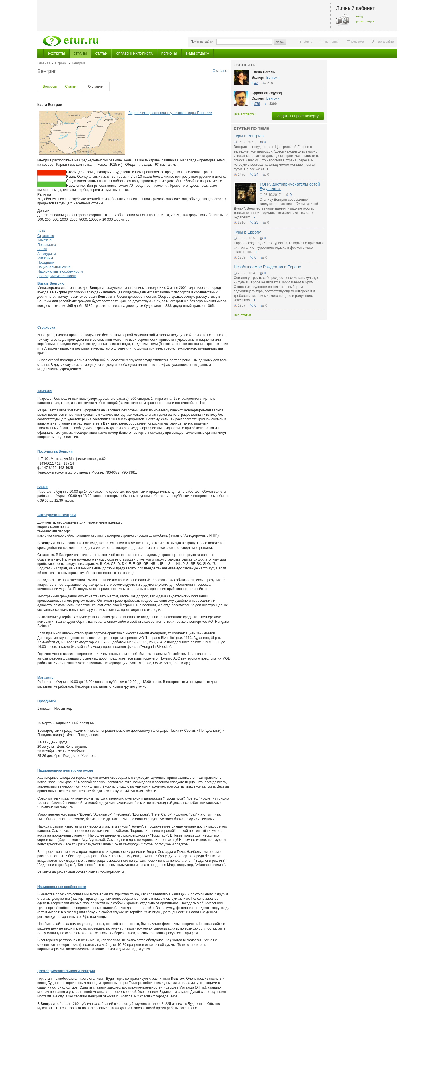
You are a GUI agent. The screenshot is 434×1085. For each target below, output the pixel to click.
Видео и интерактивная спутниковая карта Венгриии (170, 113)
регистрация (365, 21)
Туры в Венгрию (249, 136)
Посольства (46, 245)
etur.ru (307, 41)
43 (256, 83)
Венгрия (273, 78)
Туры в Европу (247, 232)
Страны (80, 53)
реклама (357, 41)
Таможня (44, 240)
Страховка (45, 236)
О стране (220, 71)
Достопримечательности (56, 276)
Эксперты (56, 53)
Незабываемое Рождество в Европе (267, 267)
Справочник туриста (134, 53)
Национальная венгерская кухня (65, 770)
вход (359, 16)
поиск (280, 42)
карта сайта (385, 41)
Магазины (45, 258)
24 (256, 175)
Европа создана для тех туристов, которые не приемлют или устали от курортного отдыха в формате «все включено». (279, 247)
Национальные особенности (60, 271)
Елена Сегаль (263, 72)
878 (257, 104)
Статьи (101, 53)
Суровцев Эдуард (267, 93)
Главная (43, 63)
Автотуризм (46, 254)
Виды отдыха (197, 53)
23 (256, 222)
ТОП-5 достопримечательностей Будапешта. (290, 186)
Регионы (169, 53)
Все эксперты (244, 114)
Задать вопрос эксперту (298, 116)
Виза (41, 231)
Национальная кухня (53, 267)
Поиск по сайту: (202, 41)
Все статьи (242, 315)
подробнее (267, 169)
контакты (332, 41)
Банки (42, 249)
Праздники (45, 263)
